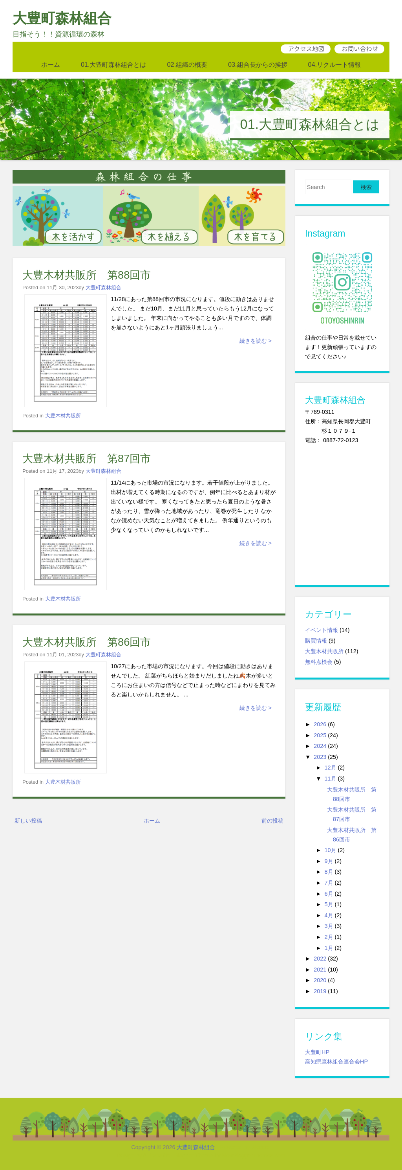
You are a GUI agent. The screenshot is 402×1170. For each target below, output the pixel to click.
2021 (320, 969)
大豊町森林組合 (62, 18)
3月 (329, 926)
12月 (330, 767)
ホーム (50, 64)
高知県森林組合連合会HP (336, 1061)
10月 (330, 850)
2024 (320, 746)
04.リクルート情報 (334, 64)
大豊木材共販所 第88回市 (86, 275)
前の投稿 (272, 820)
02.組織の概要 (187, 64)
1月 (329, 948)
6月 (329, 894)
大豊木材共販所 (63, 416)
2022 (320, 958)
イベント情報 (321, 630)
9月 (329, 861)
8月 (329, 872)
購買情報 (316, 640)
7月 (329, 883)
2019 (320, 991)
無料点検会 (319, 662)
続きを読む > (255, 341)
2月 (329, 937)
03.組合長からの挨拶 (257, 64)
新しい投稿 (28, 820)
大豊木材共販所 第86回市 (86, 642)
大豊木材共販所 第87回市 (86, 458)
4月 (329, 915)
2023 (320, 757)
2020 (320, 980)
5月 (329, 904)
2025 (320, 735)
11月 (330, 778)
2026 (320, 724)
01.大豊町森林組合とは (113, 64)
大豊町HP (317, 1052)
